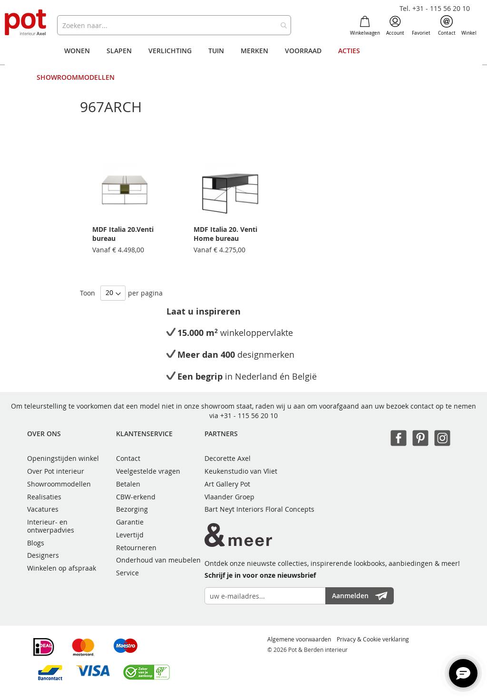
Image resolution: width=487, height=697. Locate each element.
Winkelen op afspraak (61, 568)
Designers (43, 555)
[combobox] (174, 25)
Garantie (130, 521)
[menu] (243, 64)
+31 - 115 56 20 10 (249, 415)
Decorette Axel (228, 458)
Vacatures (42, 509)
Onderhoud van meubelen (158, 559)
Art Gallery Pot (227, 483)
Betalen (128, 483)
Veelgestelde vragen (148, 471)
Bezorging (132, 509)
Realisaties (44, 496)
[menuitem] (77, 51)
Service (127, 572)
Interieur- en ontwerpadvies (50, 526)
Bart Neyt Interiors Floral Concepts (259, 509)
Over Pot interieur (55, 471)
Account (395, 25)
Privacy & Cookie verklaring (373, 639)
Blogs (35, 542)
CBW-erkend (136, 496)
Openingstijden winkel (63, 458)
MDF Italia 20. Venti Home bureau (225, 234)
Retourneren (136, 547)
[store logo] (26, 23)
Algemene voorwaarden (299, 639)
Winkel (469, 25)
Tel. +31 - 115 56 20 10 (434, 8)
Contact (447, 25)
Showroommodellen (59, 483)
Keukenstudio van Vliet (241, 471)
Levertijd (130, 534)
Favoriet (421, 25)
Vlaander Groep (229, 496)
